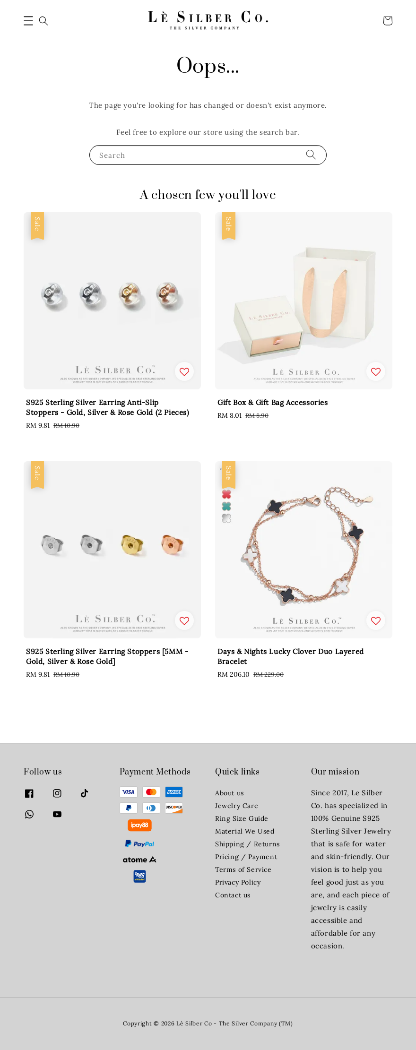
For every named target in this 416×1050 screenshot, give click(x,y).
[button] (28, 20)
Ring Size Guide (242, 818)
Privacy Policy (237, 882)
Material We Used (245, 831)
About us (229, 793)
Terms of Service (243, 869)
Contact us (233, 895)
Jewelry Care (236, 805)
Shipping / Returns (247, 844)
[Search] (311, 155)
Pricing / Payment (246, 856)
